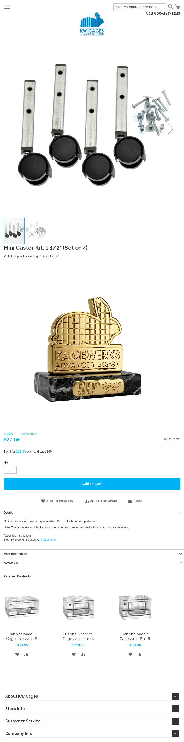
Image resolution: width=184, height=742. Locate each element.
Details (8, 512)
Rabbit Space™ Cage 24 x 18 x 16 (135, 636)
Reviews (11, 562)
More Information (15, 554)
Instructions (48, 539)
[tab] (92, 512)
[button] (35, 231)
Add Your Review (29, 434)
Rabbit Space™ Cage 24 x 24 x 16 (78, 636)
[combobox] (139, 7)
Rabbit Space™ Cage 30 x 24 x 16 (21, 636)
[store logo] (92, 24)
